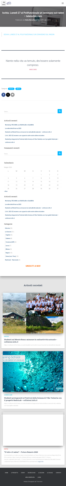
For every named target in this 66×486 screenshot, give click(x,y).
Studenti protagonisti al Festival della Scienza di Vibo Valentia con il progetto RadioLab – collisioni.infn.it (33, 399)
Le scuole (50, 472)
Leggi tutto (41, 461)
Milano (8, 249)
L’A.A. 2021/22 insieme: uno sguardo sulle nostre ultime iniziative (24, 135)
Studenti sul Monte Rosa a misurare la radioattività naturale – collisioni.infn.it (28, 132)
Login (39, 477)
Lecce (7, 245)
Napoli (18, 88)
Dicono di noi (31, 472)
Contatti (58, 472)
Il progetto (14, 472)
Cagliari (8, 235)
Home (6, 472)
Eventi (23, 472)
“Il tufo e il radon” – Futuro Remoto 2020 (21, 452)
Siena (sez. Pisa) (11, 256)
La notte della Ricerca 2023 (13, 128)
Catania (8, 238)
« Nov (5, 191)
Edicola (11, 88)
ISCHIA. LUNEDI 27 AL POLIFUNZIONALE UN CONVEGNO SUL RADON (29, 34)
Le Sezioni (8, 231)
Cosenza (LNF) (10, 242)
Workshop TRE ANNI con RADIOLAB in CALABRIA (19, 125)
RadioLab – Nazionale (11, 260)
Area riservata (30, 477)
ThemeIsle (39, 481)
